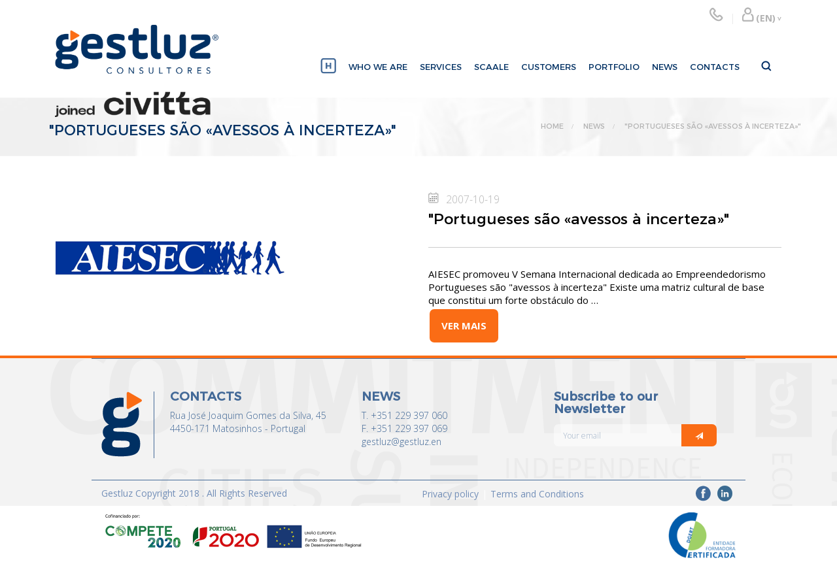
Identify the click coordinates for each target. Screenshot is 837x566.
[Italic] (699, 435)
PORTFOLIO (614, 66)
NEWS (664, 66)
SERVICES (441, 66)
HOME (552, 126)
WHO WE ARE (378, 66)
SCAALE (491, 66)
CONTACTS (715, 66)
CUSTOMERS (548, 66)
